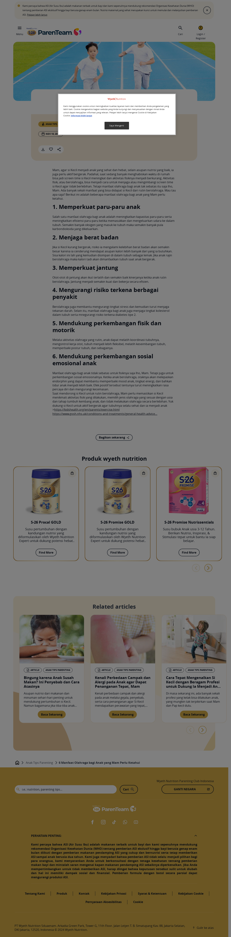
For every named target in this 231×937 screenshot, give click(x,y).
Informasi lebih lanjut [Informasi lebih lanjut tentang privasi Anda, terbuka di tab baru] (81, 115)
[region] (117, 114)
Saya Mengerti (116, 125)
